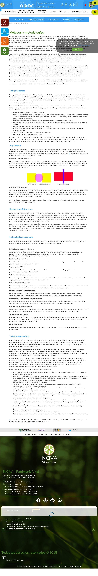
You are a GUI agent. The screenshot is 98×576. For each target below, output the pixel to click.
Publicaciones (63, 12)
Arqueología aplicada (36, 19)
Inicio (11, 23)
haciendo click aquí (84, 45)
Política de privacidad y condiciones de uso (31, 566)
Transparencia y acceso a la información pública (26, 11)
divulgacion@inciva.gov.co (13, 486)
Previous (3, 530)
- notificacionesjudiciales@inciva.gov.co (32, 486)
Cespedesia (4, 43)
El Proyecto (20, 19)
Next (94, 530)
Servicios (53, 12)
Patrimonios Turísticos (42, 11)
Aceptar (77, 49)
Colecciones (4, 24)
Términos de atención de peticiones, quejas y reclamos (63, 566)
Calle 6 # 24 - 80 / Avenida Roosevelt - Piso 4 (18, 482)
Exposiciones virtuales (80, 12)
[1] (69, 154)
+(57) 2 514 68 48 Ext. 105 (13, 484)
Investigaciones (5, 33)
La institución (10, 12)
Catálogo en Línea (4, 53)
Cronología (66, 19)
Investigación (53, 19)
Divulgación (79, 19)
